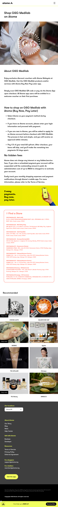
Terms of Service (10, 449)
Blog (6, 426)
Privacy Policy (9, 452)
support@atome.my (11, 462)
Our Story (8, 423)
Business (7, 439)
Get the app (11, 477)
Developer (8, 441)
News (6, 428)
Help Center (9, 431)
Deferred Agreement (12, 454)
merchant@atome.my (12, 468)
